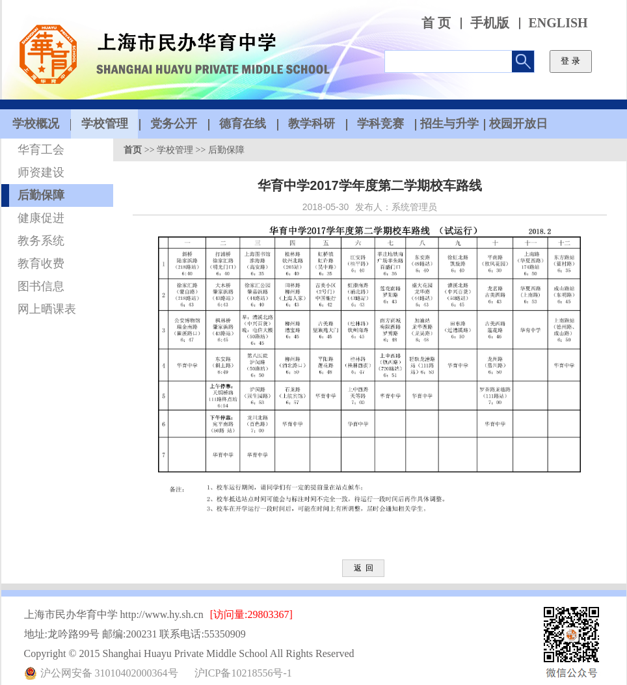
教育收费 (41, 263)
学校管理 (175, 150)
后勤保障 (41, 195)
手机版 (489, 23)
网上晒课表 (47, 309)
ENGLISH (558, 23)
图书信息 (41, 286)
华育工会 (41, 149)
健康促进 (41, 217)
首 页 (436, 23)
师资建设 (41, 172)
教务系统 (41, 240)
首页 (133, 150)
